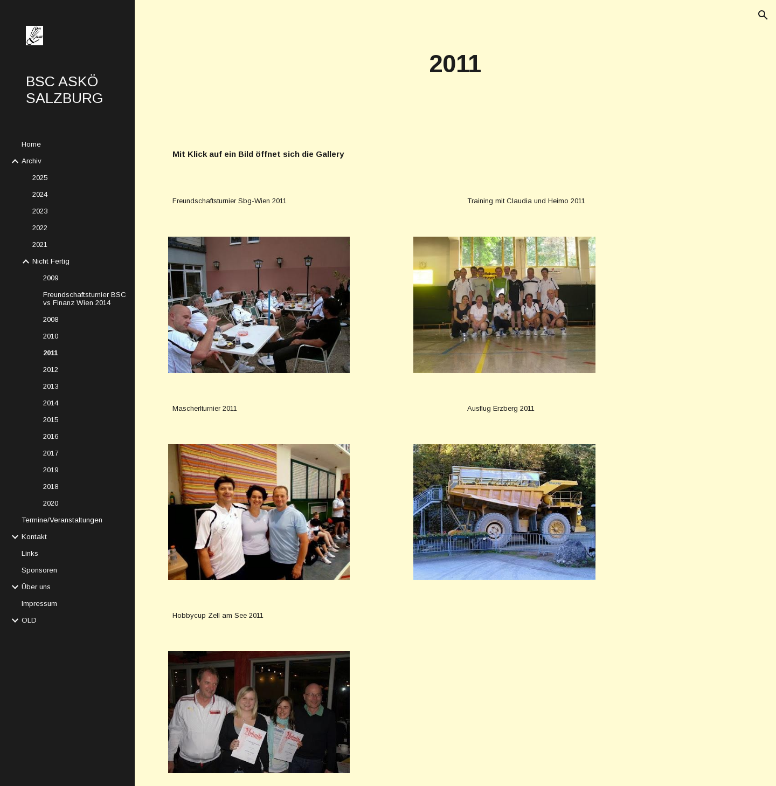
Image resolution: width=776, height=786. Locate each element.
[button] (763, 15)
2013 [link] (50, 386)
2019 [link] (50, 470)
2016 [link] (50, 436)
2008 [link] (50, 319)
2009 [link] (50, 278)
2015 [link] (50, 420)
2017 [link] (50, 453)
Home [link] (31, 144)
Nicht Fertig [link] (51, 261)
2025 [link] (39, 178)
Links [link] (30, 553)
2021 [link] (39, 244)
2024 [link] (39, 194)
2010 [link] (50, 336)
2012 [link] (50, 370)
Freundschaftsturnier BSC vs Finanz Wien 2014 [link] (84, 299)
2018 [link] (50, 486)
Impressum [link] (39, 603)
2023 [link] (39, 211)
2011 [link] (50, 353)
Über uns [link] (36, 587)
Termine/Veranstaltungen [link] (62, 520)
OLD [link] (29, 620)
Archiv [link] (31, 161)
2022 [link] (39, 228)
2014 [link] (50, 403)
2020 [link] (50, 503)
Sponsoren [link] (39, 570)
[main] (455, 64)
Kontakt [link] (34, 537)
